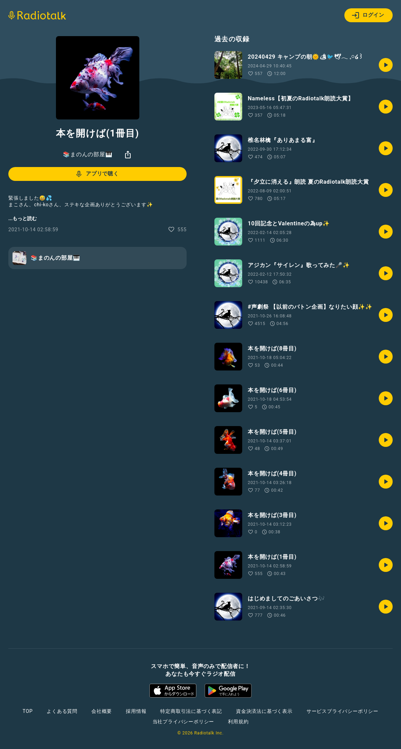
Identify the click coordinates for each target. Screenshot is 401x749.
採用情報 (136, 711)
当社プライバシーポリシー (183, 721)
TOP (28, 711)
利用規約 (238, 721)
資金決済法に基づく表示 (264, 711)
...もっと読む (22, 218)
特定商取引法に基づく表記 (191, 711)
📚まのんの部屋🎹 (87, 154)
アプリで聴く (97, 174)
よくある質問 (62, 711)
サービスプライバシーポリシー (342, 711)
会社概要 (101, 711)
